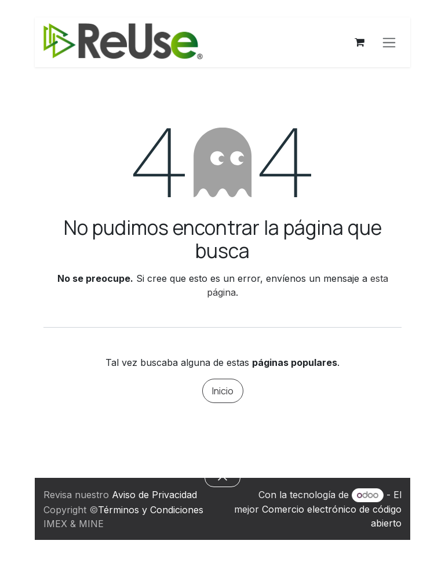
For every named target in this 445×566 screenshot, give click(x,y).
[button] (222, 478)
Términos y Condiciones (150, 510)
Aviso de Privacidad (154, 494)
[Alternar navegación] (389, 43)
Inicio (223, 390)
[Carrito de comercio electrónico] (359, 42)
